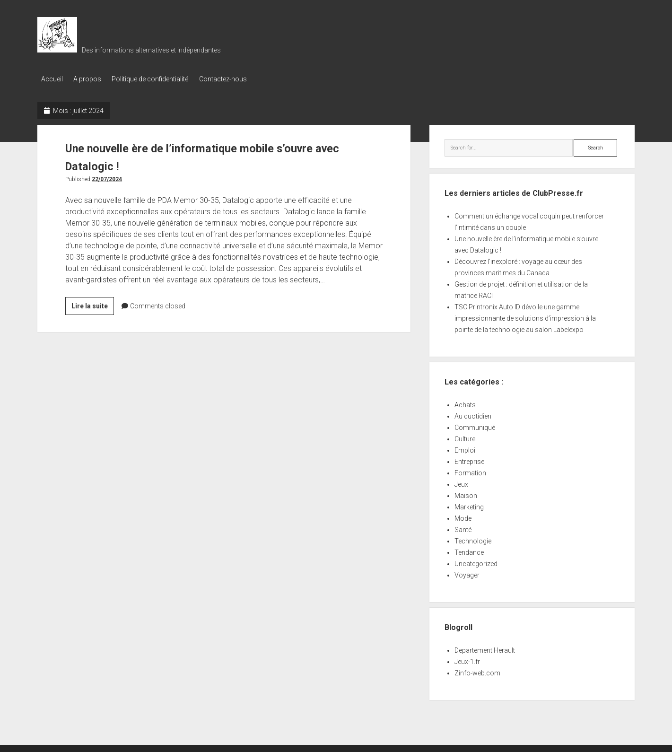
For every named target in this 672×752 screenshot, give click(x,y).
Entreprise (469, 459)
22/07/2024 (107, 177)
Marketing (469, 505)
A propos (91, 79)
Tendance (469, 550)
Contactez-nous (234, 79)
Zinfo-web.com (477, 671)
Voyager (467, 573)
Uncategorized (475, 562)
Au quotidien (472, 414)
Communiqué (474, 425)
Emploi (464, 448)
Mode (462, 516)
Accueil (52, 79)
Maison (465, 494)
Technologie (472, 539)
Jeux (461, 482)
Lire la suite (92, 305)
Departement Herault (484, 648)
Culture (464, 437)
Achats (465, 403)
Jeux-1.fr (467, 660)
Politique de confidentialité (157, 79)
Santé (462, 528)
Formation (470, 471)
